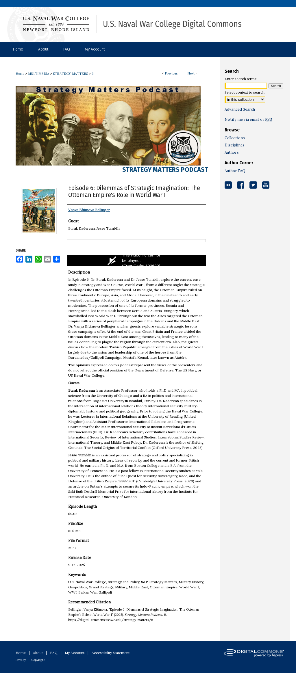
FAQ (54, 652)
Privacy (21, 660)
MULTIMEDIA (38, 74)
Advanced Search (240, 109)
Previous (171, 73)
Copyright (38, 660)
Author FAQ (235, 170)
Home (20, 74)
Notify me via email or (248, 119)
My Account (74, 652)
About (38, 652)
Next (191, 73)
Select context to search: (245, 92)
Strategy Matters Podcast (165, 170)
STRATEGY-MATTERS (70, 74)
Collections (235, 137)
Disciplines (235, 145)
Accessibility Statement (111, 652)
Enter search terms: (241, 79)
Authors (232, 152)
